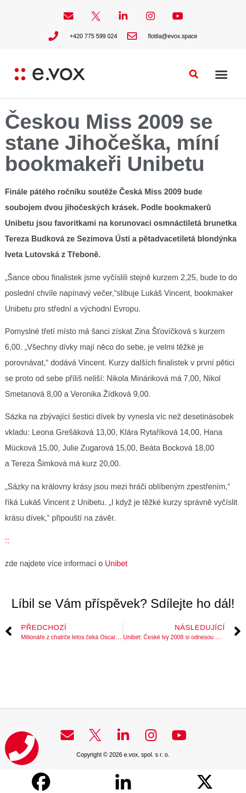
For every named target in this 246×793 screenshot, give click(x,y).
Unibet (116, 563)
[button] (194, 74)
